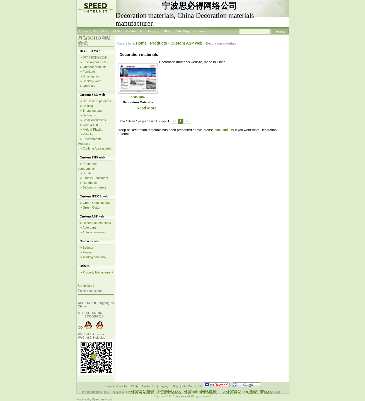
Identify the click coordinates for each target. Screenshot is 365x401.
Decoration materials (138, 102)
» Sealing (86, 105)
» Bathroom (88, 115)
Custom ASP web (92, 216)
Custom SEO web (92, 95)
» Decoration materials (95, 222)
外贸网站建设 (142, 392)
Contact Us (134, 31)
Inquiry (153, 31)
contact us (224, 130)
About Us (100, 31)
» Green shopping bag (95, 202)
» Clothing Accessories (95, 148)
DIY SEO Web (90, 51)
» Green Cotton (90, 207)
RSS (199, 386)
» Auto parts (88, 227)
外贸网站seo (237, 392)
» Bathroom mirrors (93, 187)
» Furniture (87, 71)
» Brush (85, 173)
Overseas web (89, 241)
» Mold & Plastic (91, 129)
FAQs (117, 31)
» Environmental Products (90, 141)
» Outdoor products (93, 67)
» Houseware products (95, 101)
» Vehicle (86, 134)
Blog (167, 31)
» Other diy (87, 85)
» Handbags (88, 182)
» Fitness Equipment (94, 178)
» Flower (86, 252)
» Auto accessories (93, 232)
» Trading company (93, 257)
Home (83, 31)
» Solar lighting (90, 76)
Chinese (200, 31)
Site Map (182, 31)
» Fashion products (93, 62)
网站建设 (209, 392)
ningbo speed (182, 396)
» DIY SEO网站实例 (94, 57)
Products (158, 43)
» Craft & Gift (89, 124)
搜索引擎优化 (260, 392)
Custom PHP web (92, 157)
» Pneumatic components (87, 166)
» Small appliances (93, 120)
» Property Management (96, 272)
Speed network (102, 399)
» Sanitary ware (90, 81)
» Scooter (86, 247)
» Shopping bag (91, 110)
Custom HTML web (94, 196)
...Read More (144, 108)
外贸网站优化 (169, 392)
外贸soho (192, 392)
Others (85, 266)
